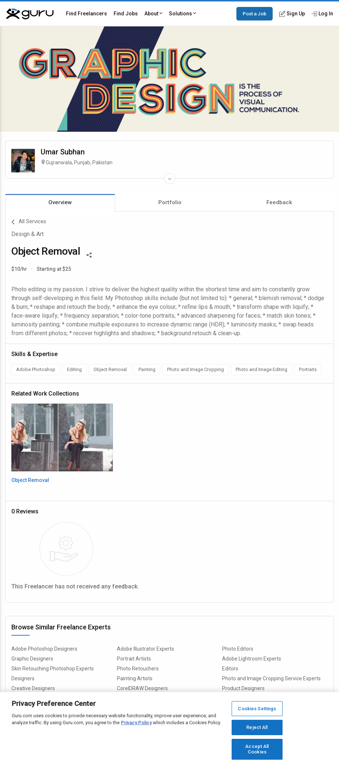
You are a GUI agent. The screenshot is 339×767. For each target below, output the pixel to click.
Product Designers (243, 688)
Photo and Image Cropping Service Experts (271, 678)
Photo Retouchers (138, 668)
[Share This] (89, 254)
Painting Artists (134, 678)
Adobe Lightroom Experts (251, 659)
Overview (60, 202)
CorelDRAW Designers (142, 688)
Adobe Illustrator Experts (145, 649)
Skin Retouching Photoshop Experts (52, 668)
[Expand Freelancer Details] (169, 178)
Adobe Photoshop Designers (44, 649)
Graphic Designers (32, 659)
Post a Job (254, 13)
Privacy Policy (136, 723)
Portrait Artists (134, 659)
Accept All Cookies (257, 749)
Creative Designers (33, 688)
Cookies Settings (257, 709)
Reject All (257, 727)
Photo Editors (237, 649)
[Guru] (30, 13)
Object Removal (30, 480)
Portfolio (169, 202)
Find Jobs (126, 13)
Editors (230, 668)
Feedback (279, 202)
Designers (22, 678)
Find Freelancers (86, 13)
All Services (28, 222)
